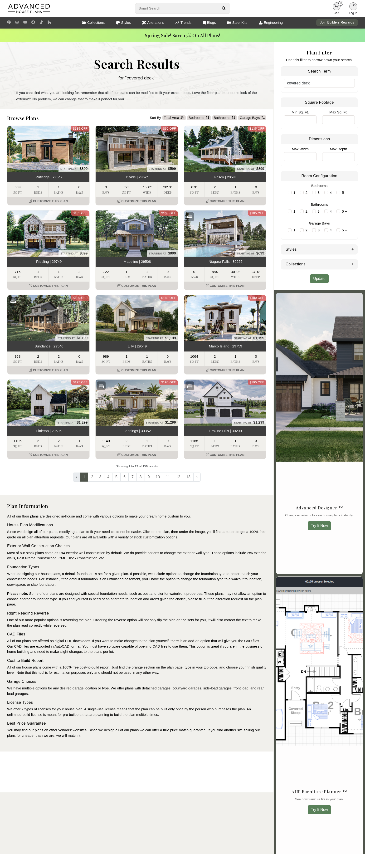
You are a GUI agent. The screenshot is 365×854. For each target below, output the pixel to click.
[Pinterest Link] (9, 22)
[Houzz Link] (49, 22)
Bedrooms (199, 118)
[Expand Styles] (352, 249)
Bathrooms (225, 118)
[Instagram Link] (17, 22)
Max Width (300, 149)
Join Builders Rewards (337, 22)
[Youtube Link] (25, 22)
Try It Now (319, 526)
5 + (344, 192)
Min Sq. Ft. (300, 112)
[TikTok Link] (41, 22)
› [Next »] (197, 477)
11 (168, 477)
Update (319, 279)
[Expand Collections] (352, 263)
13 (188, 477)
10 (158, 477)
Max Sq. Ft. (338, 112)
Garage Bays (252, 118)
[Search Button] (223, 8)
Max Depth (338, 149)
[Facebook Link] (33, 22)
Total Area (174, 118)
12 (178, 477)
